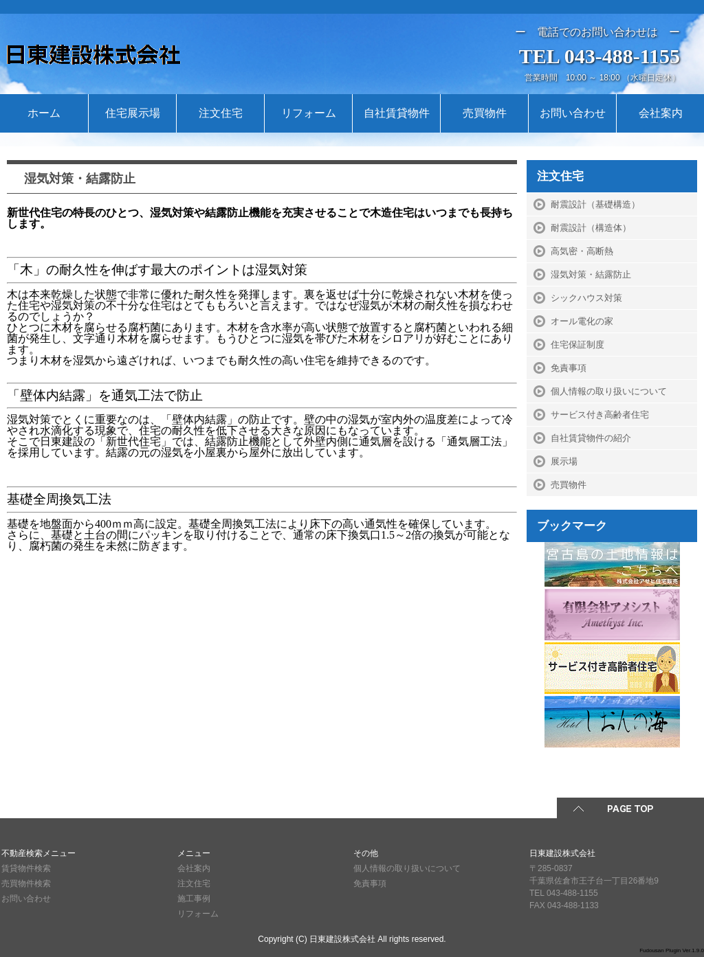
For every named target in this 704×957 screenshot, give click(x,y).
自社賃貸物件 (397, 113)
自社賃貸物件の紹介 (591, 438)
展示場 (564, 461)
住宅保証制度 (577, 344)
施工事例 (193, 898)
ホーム (44, 113)
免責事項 (568, 368)
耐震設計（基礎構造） (595, 204)
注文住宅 (221, 113)
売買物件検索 (26, 883)
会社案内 (661, 113)
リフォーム (308, 113)
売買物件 (485, 113)
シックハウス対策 (586, 298)
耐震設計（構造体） (591, 228)
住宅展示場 (132, 113)
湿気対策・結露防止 (591, 274)
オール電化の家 (582, 321)
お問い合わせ (573, 113)
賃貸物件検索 (26, 868)
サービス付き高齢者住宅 (600, 414)
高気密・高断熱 (582, 251)
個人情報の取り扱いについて (609, 391)
